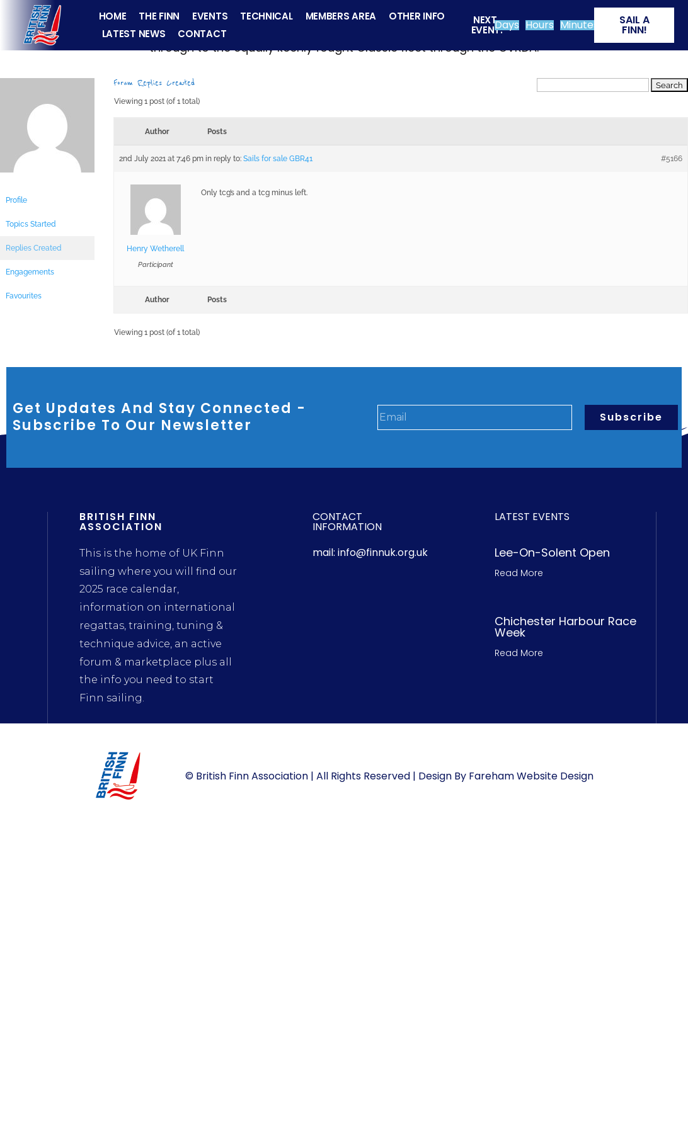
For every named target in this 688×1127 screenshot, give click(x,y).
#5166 (671, 158)
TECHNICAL (266, 16)
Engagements (30, 272)
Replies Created (34, 248)
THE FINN (159, 16)
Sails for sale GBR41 (277, 158)
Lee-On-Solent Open (552, 552)
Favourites (24, 296)
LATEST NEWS (134, 33)
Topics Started (31, 224)
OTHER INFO (417, 16)
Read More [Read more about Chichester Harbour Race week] (519, 653)
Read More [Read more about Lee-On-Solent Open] (519, 573)
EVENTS (209, 16)
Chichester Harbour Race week (565, 626)
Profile (16, 200)
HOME (113, 16)
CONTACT (202, 33)
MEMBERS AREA (341, 16)
